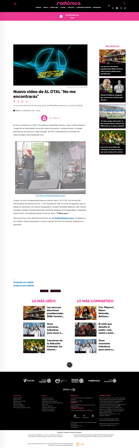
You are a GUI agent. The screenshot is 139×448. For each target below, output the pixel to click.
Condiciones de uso (76, 425)
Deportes (103, 117)
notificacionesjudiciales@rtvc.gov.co (109, 420)
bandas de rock (81, 335)
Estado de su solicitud (48, 409)
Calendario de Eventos (83, 7)
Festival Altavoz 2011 (64, 218)
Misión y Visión (17, 399)
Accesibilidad (75, 427)
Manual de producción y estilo (21, 407)
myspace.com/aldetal (23, 285)
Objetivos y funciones (19, 401)
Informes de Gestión (19, 406)
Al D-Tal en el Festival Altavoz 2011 (50, 196)
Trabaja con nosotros (48, 399)
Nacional (45, 291)
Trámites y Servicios (47, 406)
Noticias (38, 7)
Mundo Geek (54, 7)
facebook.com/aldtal (23, 282)
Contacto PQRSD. (115, 406)
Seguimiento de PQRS (105, 412)
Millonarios (104, 91)
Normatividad (17, 402)
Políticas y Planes (18, 404)
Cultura (62, 7)
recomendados (29, 335)
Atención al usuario (47, 398)
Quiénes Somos (17, 398)
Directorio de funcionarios (49, 407)
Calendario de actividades (49, 401)
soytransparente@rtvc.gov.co (107, 425)
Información (56, 291)
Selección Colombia (106, 144)
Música (45, 7)
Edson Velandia (81, 318)
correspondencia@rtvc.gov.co (108, 404)
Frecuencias (97, 7)
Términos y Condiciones (48, 411)
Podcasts (71, 7)
